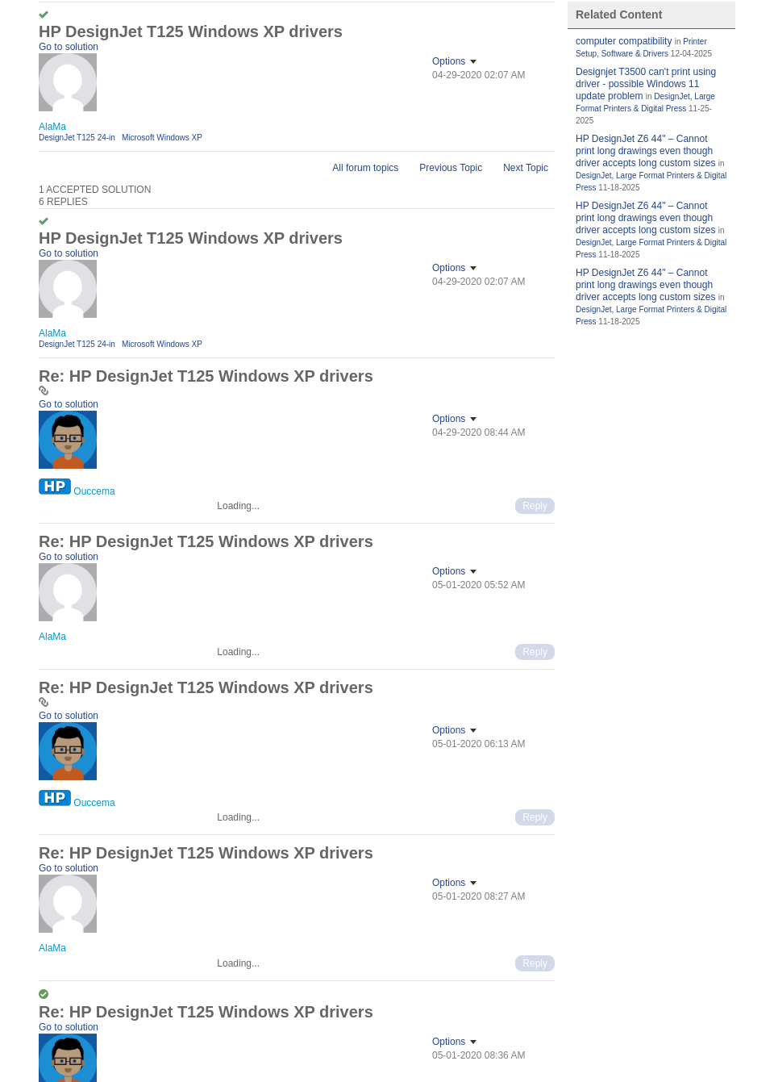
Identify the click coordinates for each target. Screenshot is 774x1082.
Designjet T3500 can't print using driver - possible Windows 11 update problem (646, 84)
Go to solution (68, 46)
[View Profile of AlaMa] (52, 126)
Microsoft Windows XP (162, 137)
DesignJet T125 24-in (77, 137)
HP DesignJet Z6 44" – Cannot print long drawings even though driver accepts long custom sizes (645, 151)
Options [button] (448, 61)
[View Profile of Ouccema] (93, 491)
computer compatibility (624, 41)
